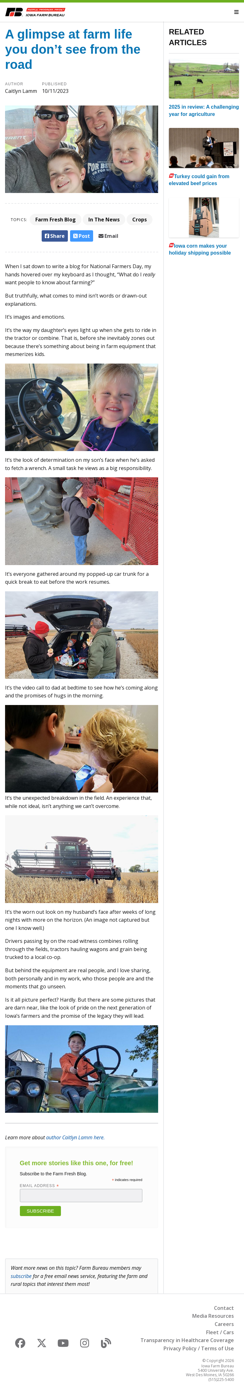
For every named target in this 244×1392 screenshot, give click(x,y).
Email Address (39, 1186)
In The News (104, 219)
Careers (224, 1324)
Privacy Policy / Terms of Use (199, 1348)
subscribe (21, 1276)
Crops (139, 219)
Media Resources (213, 1315)
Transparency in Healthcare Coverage (187, 1340)
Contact (224, 1308)
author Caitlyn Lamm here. (75, 1137)
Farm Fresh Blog (55, 219)
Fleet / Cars (220, 1332)
